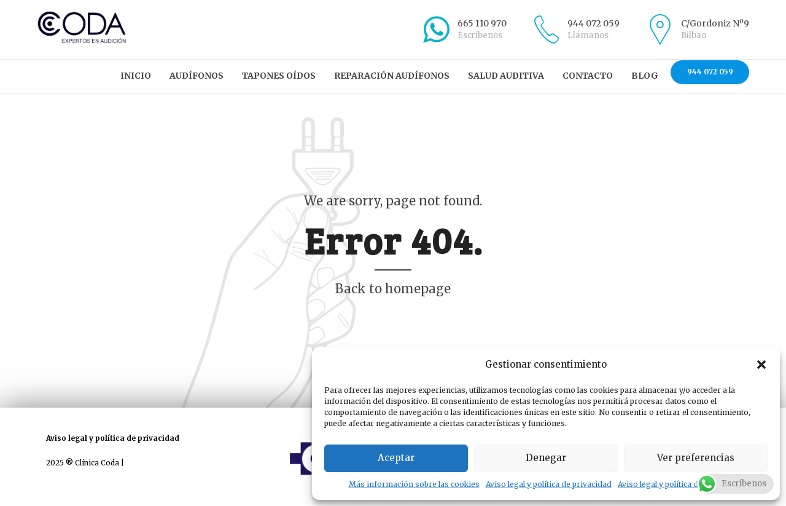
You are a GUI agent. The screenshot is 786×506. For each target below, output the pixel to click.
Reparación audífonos (391, 75)
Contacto (587, 75)
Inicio (135, 75)
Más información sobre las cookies (414, 484)
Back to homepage (393, 288)
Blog (644, 75)
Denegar (546, 458)
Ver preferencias (695, 458)
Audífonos (196, 75)
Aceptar (396, 458)
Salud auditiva (506, 75)
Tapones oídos (279, 75)
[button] (761, 364)
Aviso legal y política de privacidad (549, 484)
